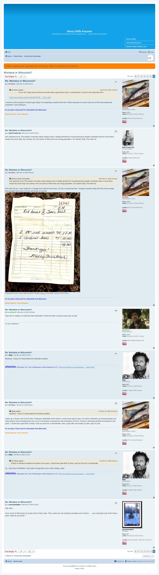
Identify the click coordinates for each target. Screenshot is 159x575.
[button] (135, 76)
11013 (128, 334)
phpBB (72, 566)
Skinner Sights (131, 39)
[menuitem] (8, 52)
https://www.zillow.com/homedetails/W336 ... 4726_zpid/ (30, 97)
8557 (127, 384)
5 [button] (150, 76)
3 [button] (144, 76)
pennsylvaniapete (128, 529)
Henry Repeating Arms (134, 43)
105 (127, 534)
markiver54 (125, 330)
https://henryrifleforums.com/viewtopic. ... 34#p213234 (77, 367)
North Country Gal (128, 147)
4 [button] (147, 76)
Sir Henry (125, 108)
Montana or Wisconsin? (18, 72)
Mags (124, 380)
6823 (127, 152)
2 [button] (141, 76)
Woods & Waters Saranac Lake (136, 46)
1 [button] (138, 76)
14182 (128, 112)
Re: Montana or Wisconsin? (20, 81)
